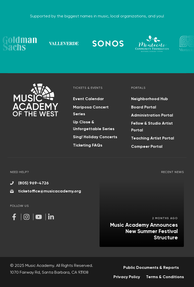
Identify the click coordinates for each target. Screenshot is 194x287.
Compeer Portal (146, 146)
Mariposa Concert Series (91, 110)
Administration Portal (152, 115)
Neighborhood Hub (149, 98)
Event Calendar (88, 98)
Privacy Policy (126, 276)
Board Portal (143, 107)
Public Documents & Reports (151, 267)
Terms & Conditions (165, 276)
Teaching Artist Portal (152, 138)
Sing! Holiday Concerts (95, 136)
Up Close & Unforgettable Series (93, 125)
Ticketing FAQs (87, 145)
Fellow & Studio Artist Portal (152, 126)
